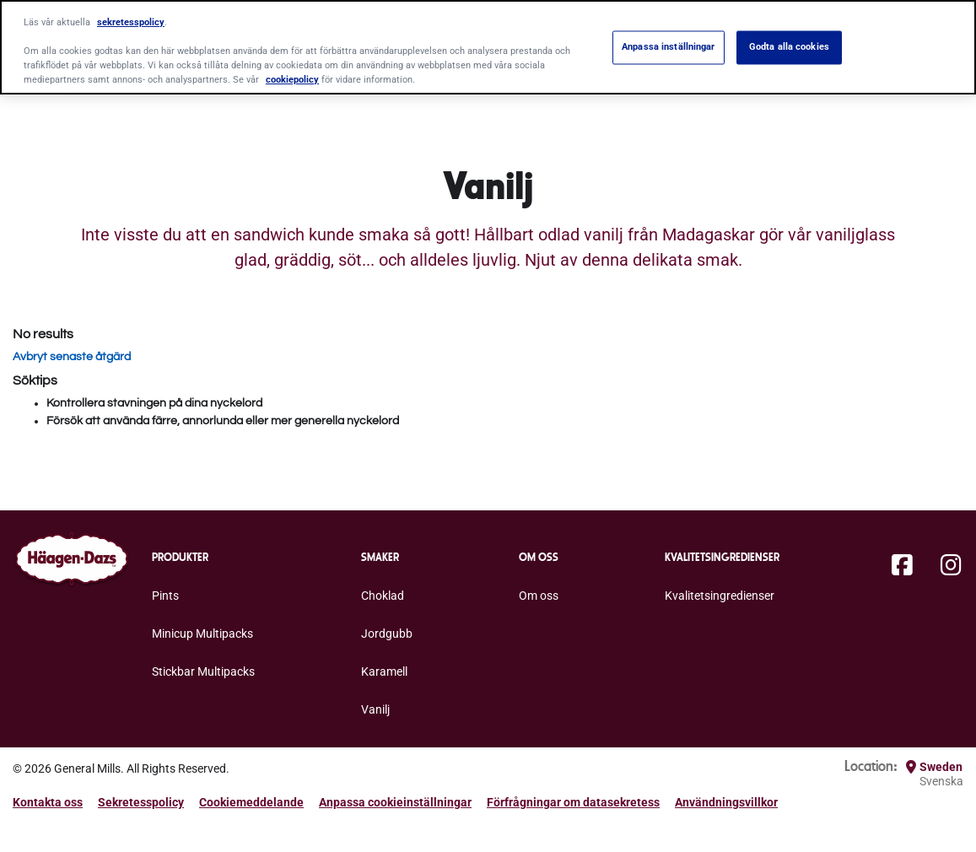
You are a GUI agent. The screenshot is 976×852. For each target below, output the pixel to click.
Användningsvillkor (726, 802)
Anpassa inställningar (668, 47)
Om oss (538, 595)
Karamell (384, 671)
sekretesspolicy (130, 22)
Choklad (382, 595)
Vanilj (375, 709)
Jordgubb (387, 633)
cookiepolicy (292, 79)
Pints (165, 595)
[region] (488, 47)
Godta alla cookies (789, 47)
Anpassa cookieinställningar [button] (395, 802)
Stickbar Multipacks (203, 671)
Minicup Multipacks (202, 633)
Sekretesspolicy (141, 802)
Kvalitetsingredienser (719, 595)
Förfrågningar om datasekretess (573, 802)
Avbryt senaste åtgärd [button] (72, 357)
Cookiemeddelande (251, 802)
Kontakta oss (48, 802)
